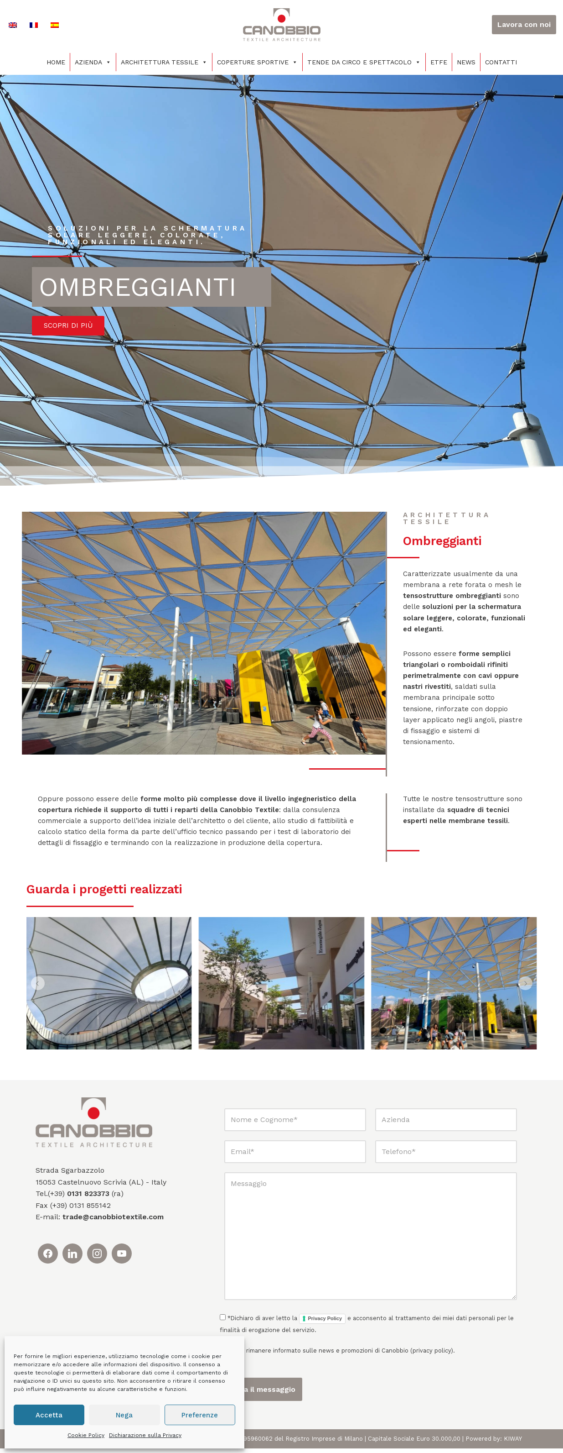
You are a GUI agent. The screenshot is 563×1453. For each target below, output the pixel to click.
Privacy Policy (325, 1323)
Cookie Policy (85, 1435)
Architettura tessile (164, 62)
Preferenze (199, 1415)
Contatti (501, 62)
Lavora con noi (524, 24)
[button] (38, 988)
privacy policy (432, 1355)
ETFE (438, 62)
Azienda (93, 62)
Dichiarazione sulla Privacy (145, 1435)
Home (55, 62)
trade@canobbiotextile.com (113, 1221)
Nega (124, 1415)
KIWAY (513, 1443)
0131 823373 (88, 1198)
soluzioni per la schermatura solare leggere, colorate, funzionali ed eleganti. (151, 235)
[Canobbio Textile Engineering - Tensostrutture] (281, 24)
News (466, 62)
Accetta (49, 1415)
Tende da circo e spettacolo (364, 62)
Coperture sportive (257, 62)
